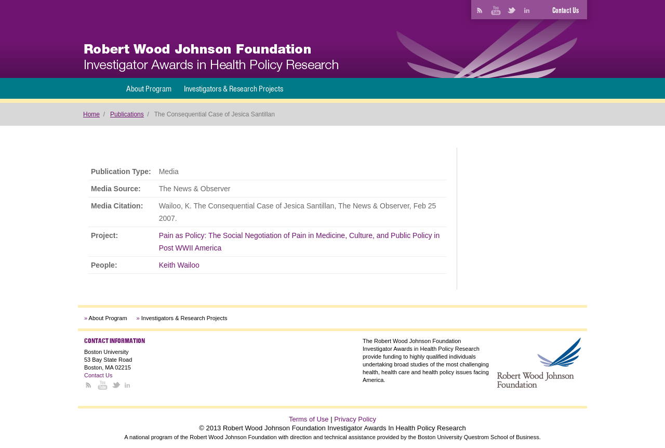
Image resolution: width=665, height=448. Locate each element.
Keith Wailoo (179, 265)
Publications (127, 114)
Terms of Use (309, 419)
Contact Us (565, 10)
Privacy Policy (355, 419)
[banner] (211, 58)
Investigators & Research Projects (233, 88)
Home (91, 114)
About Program (148, 88)
